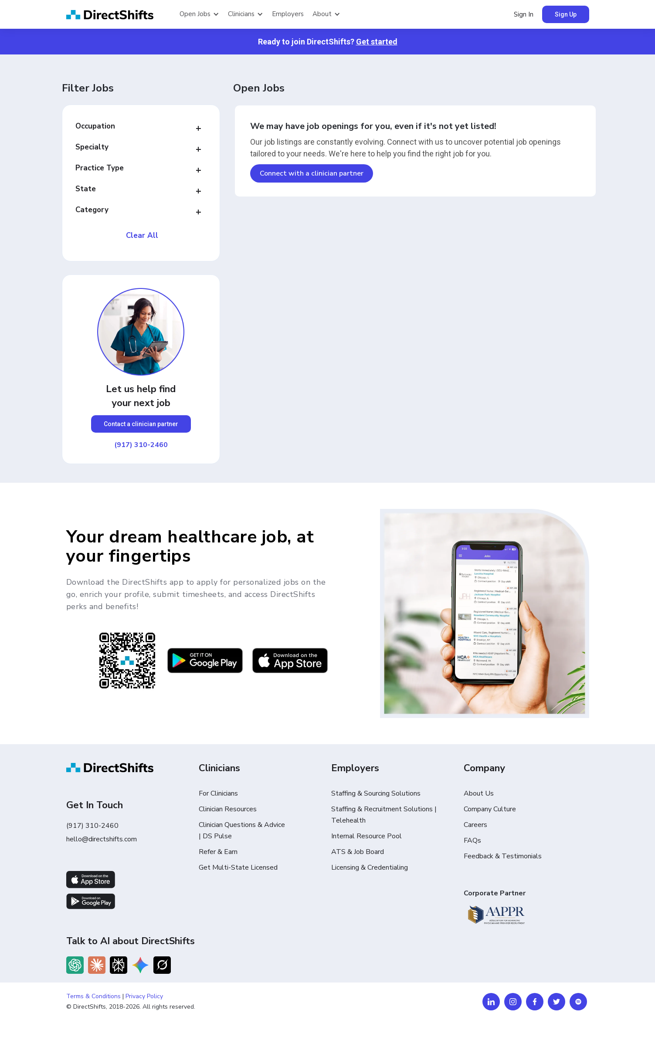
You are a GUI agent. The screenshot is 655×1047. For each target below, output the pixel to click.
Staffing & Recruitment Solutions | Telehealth (384, 814)
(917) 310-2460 (141, 445)
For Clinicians (218, 793)
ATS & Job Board (357, 852)
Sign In (523, 14)
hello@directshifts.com (101, 839)
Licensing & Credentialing (369, 867)
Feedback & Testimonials (503, 856)
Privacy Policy (144, 996)
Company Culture (490, 809)
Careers (475, 825)
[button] (199, 14)
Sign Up (566, 14)
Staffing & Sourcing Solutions (376, 793)
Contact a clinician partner (141, 423)
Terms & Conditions (93, 996)
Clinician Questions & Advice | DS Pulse (242, 830)
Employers (288, 14)
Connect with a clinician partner (311, 173)
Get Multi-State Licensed (238, 867)
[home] (118, 14)
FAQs (472, 840)
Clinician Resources (228, 809)
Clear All (142, 235)
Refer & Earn (218, 852)
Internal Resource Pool (366, 836)
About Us (479, 793)
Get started (376, 41)
